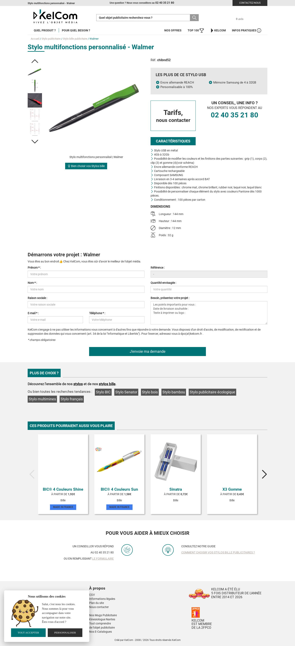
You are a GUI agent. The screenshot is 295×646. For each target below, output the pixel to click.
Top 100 (196, 30)
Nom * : (32, 282)
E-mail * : (33, 313)
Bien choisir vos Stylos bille (86, 166)
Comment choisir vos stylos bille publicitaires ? (218, 552)
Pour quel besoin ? (76, 30)
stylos (78, 384)
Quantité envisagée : (163, 282)
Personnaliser (65, 632)
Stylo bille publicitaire (75, 38)
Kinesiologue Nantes (102, 619)
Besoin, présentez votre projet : (170, 298)
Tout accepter (28, 632)
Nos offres (173, 30)
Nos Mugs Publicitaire (103, 615)
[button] (35, 61)
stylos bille (107, 384)
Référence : (158, 267)
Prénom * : (34, 267)
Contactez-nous (250, 2)
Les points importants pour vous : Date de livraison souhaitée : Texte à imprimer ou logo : (209, 312)
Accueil (35, 38)
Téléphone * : (97, 313)
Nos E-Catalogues (100, 631)
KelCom (218, 30)
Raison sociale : (37, 298)
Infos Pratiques (246, 30)
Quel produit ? (45, 30)
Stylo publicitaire (51, 38)
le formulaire (103, 558)
